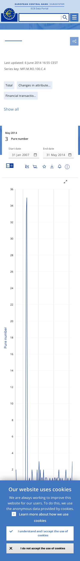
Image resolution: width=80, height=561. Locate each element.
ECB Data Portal (39, 8)
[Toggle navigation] (74, 17)
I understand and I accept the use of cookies (43, 533)
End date (48, 148)
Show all (11, 109)
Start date (15, 148)
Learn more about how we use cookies (43, 517)
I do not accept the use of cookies (43, 548)
